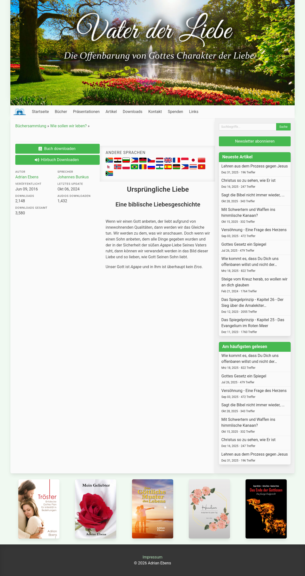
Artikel (111, 111)
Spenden (175, 111)
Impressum (153, 557)
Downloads (132, 111)
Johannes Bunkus (73, 177)
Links (193, 111)
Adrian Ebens (26, 177)
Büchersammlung (30, 126)
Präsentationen (86, 111)
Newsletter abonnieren (255, 141)
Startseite (40, 111)
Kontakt (155, 111)
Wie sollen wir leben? (68, 126)
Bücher (61, 111)
